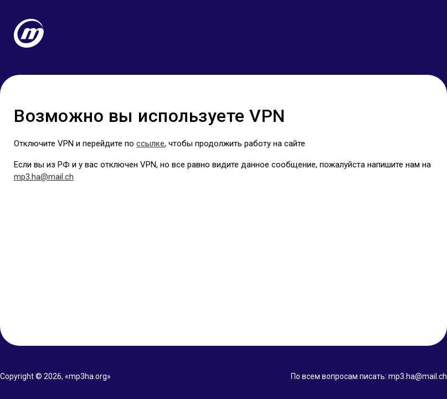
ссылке (150, 144)
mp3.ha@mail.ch (44, 177)
